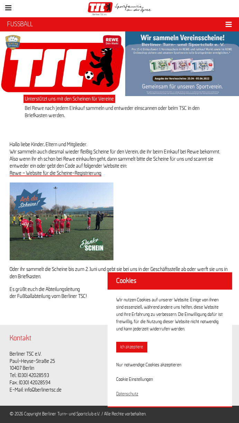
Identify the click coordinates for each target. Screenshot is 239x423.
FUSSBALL (20, 24)
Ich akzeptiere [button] (131, 347)
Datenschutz (127, 394)
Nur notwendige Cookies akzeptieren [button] (148, 365)
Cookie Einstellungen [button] (134, 379)
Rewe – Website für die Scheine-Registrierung (55, 173)
